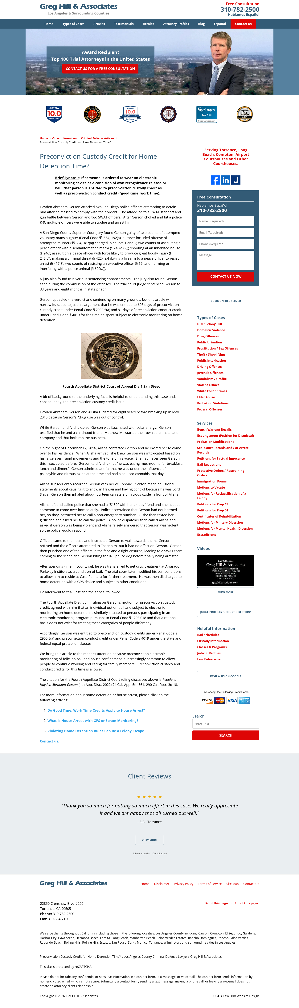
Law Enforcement (210, 659)
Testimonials (124, 24)
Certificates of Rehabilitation (219, 516)
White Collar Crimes (212, 391)
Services (205, 423)
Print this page (216, 903)
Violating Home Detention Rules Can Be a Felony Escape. (96, 731)
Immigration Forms (212, 481)
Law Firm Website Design (235, 996)
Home (48, 24)
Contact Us (243, 24)
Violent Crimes (208, 385)
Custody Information (213, 641)
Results (148, 24)
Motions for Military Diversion (220, 523)
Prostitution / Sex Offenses (217, 348)
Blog (201, 24)
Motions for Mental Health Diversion (225, 529)
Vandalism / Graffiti (212, 379)
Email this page (246, 903)
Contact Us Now (225, 276)
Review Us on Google (225, 676)
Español (220, 24)
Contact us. (49, 741)
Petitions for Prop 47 (212, 504)
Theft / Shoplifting (211, 355)
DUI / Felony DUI (209, 324)
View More (149, 840)
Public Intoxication (211, 361)
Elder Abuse (206, 397)
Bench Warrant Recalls (214, 430)
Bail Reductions (209, 465)
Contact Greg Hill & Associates (240, 9)
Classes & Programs (212, 647)
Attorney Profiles (176, 24)
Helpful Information (216, 628)
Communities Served (226, 301)
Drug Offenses (208, 336)
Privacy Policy (183, 884)
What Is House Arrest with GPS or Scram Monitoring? (92, 720)
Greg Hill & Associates (82, 996)
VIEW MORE (226, 592)
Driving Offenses (209, 367)
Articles (99, 24)
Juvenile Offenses (210, 373)
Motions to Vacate (211, 488)
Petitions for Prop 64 (212, 510)
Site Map (232, 884)
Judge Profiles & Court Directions (226, 612)
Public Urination (209, 342)
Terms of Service (210, 884)
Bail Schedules (208, 635)
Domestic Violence (211, 330)
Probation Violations (213, 403)
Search (225, 735)
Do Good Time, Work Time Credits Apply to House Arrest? (96, 710)
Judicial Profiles (209, 653)
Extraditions (206, 535)
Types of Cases (73, 24)
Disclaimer (161, 884)
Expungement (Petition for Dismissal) (225, 436)
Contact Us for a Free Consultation (100, 68)
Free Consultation (214, 197)
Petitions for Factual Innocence (221, 459)
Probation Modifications (215, 442)
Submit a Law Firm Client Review (150, 853)
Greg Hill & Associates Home (78, 9)
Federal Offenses (210, 409)
